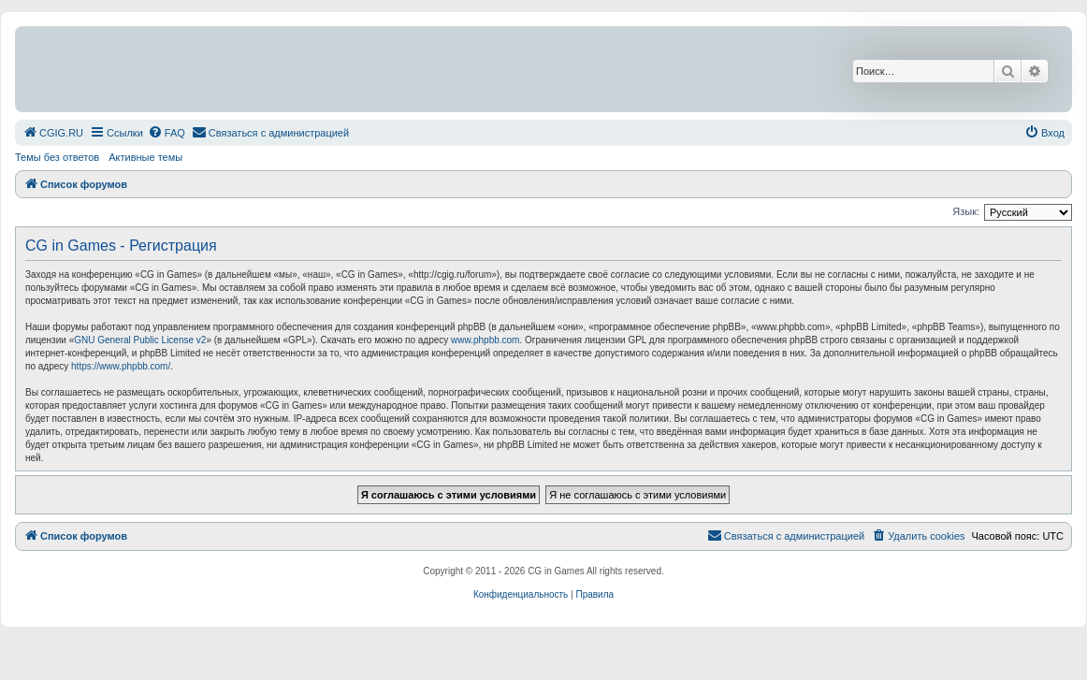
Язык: (965, 211)
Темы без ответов (57, 157)
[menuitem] (52, 133)
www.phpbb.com (485, 340)
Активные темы (145, 157)
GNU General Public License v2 (140, 340)
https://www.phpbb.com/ (120, 366)
